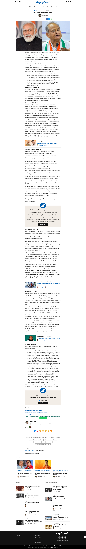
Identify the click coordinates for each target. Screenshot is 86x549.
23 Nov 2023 (63, 477)
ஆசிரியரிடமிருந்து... (28, 6)
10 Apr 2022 (37, 515)
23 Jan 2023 (32, 490)
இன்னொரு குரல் (54, 6)
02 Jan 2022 (62, 491)
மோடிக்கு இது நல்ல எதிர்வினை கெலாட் (48, 338)
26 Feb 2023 (62, 528)
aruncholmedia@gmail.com (62, 541)
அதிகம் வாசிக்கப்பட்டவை (51, 482)
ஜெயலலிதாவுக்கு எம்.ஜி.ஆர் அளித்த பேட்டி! (32, 487)
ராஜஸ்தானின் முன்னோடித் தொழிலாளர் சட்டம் (48, 284)
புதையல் (43, 6)
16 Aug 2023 (46, 340)
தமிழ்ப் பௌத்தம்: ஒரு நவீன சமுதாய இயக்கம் (32, 512)
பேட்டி (39, 6)
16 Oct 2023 (45, 145)
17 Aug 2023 (53, 287)
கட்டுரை (34, 6)
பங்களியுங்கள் (43, 224)
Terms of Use (38, 538)
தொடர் (48, 6)
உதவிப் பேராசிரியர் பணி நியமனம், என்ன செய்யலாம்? (60, 517)
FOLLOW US (43, 418)
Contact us (37, 536)
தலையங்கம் (20, 6)
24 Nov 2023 (45, 477)
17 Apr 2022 (36, 497)
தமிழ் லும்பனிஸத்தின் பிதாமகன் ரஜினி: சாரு (61, 526)
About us (37, 533)
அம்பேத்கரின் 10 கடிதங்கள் (32, 495)
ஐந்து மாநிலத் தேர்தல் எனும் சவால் (47, 144)
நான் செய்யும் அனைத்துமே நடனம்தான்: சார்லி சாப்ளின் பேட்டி (34, 521)
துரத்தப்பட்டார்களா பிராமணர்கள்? (57, 506)
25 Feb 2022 (63, 500)
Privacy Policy (38, 540)
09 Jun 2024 (61, 519)
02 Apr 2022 (35, 524)
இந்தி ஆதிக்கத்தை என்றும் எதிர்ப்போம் (32, 503)
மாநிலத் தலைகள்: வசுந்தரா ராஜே (42, 474)
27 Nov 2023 (27, 477)
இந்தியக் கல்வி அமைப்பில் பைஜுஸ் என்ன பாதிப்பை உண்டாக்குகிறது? (60, 488)
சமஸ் (17, 540)
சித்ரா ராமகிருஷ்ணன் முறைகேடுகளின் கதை (59, 497)
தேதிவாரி (66, 6)
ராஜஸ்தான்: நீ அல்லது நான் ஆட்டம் (24, 474)
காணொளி (61, 6)
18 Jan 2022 (54, 511)
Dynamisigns (56, 548)
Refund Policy (38, 543)
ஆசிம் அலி (33, 422)
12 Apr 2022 (38, 506)
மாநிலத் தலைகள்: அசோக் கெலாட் (60, 474)
